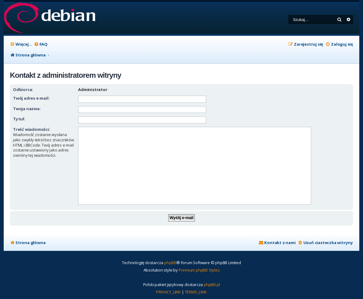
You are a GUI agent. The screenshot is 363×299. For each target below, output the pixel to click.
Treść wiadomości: (31, 129)
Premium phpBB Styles (199, 270)
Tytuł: (19, 119)
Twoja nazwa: (27, 108)
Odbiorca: (23, 89)
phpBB (170, 262)
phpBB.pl (212, 284)
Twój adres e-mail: (31, 98)
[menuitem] (41, 44)
